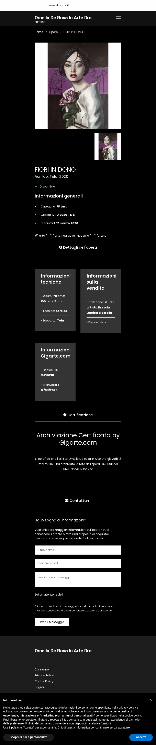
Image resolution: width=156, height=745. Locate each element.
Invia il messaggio (52, 622)
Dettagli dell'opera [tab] (78, 246)
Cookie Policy (44, 681)
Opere (53, 32)
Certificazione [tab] (78, 414)
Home (39, 32)
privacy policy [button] (127, 707)
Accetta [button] (141, 737)
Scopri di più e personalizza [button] (28, 737)
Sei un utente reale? (49, 594)
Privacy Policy (44, 675)
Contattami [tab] (78, 500)
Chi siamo (42, 669)
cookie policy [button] (133, 715)
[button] (150, 700)
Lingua (39, 687)
